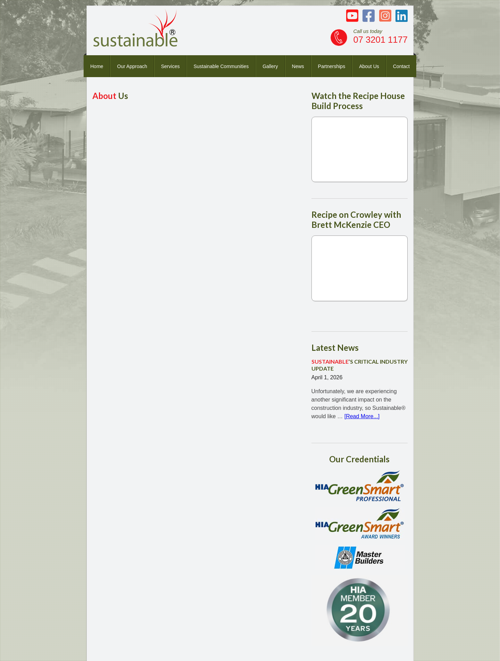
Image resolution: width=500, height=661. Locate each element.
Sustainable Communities (221, 66)
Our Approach (132, 66)
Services (170, 66)
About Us (369, 66)
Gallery (270, 66)
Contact (401, 66)
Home (96, 66)
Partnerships (331, 66)
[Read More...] (362, 416)
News (298, 66)
